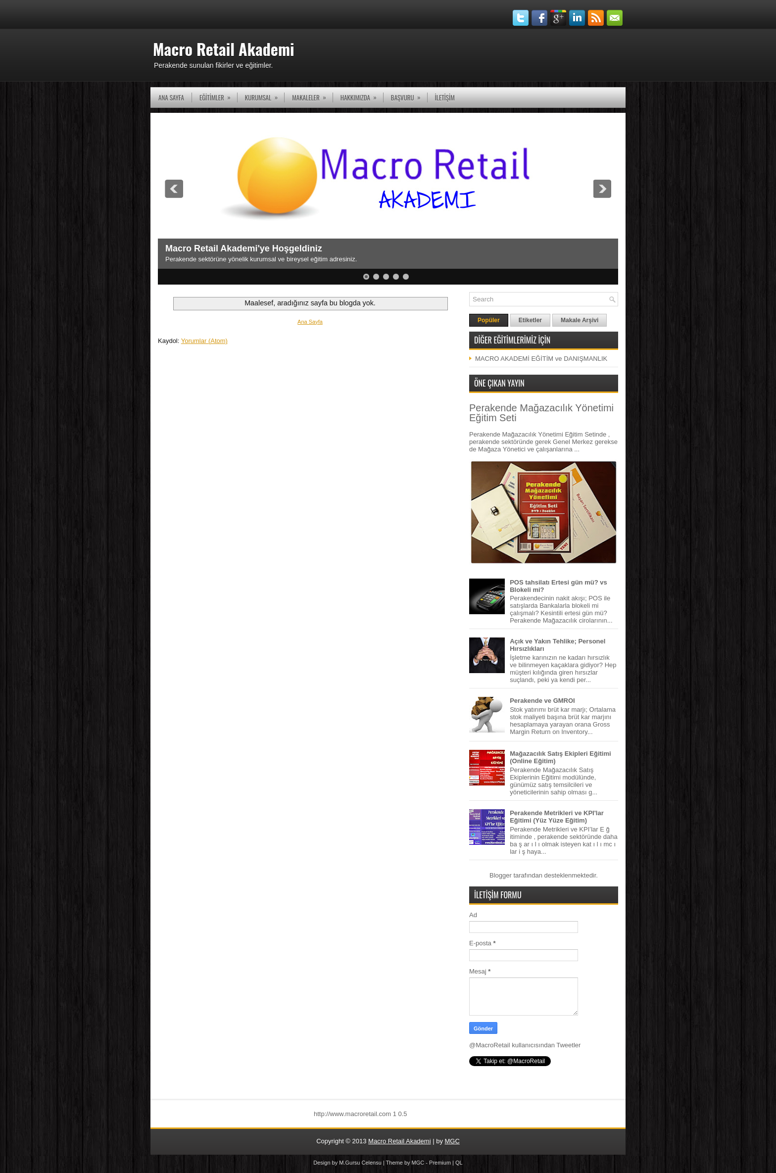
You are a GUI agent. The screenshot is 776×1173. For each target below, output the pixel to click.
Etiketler (530, 320)
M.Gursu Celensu (360, 1163)
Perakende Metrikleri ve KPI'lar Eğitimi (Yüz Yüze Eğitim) (557, 816)
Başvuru (409, 94)
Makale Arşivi (579, 320)
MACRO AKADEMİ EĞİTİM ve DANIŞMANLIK (541, 358)
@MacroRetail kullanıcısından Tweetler (525, 1045)
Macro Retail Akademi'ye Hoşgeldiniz (243, 248)
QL (459, 1163)
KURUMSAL (264, 94)
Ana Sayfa (171, 97)
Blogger (500, 875)
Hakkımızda (361, 94)
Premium (440, 1163)
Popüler (489, 320)
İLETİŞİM (445, 97)
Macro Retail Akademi (223, 48)
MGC (452, 1141)
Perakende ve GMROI (542, 700)
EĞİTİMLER (218, 94)
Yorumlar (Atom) (204, 340)
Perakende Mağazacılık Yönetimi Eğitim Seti (541, 412)
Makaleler (312, 94)
